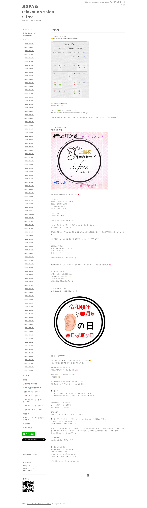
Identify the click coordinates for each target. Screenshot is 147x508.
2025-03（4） (29, 86)
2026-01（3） (29, 54)
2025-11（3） (29, 61)
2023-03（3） (29, 171)
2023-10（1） (29, 146)
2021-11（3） (29, 228)
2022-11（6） (29, 186)
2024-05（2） (29, 122)
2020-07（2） (29, 285)
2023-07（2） (29, 157)
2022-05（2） (29, 207)
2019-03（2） (29, 338)
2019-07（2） (29, 328)
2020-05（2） (29, 292)
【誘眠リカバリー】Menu (31, 392)
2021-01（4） (29, 264)
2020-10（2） (29, 274)
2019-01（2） (29, 345)
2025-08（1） (29, 72)
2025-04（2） (29, 83)
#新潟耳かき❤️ (56, 130)
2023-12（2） (29, 139)
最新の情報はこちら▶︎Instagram (29, 34)
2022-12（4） (29, 182)
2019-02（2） (29, 342)
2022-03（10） (30, 214)
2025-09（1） (29, 68)
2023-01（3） (29, 178)
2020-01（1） (29, 306)
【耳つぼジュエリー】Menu (32, 410)
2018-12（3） (29, 349)
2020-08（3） (29, 281)
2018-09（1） (29, 360)
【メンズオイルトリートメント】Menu (32, 401)
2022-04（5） (29, 210)
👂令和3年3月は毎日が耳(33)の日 (64, 291)
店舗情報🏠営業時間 (30, 384)
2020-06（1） (29, 289)
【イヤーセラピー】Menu (31, 396)
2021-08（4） (29, 239)
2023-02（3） (29, 175)
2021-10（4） (29, 232)
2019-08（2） (29, 324)
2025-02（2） (29, 90)
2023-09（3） (29, 150)
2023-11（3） (29, 143)
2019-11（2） (29, 313)
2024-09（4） (29, 107)
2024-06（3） (29, 118)
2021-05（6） (29, 249)
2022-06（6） (29, 203)
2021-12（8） (29, 225)
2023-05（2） (29, 164)
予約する (26, 380)
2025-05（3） (29, 79)
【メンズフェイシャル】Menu (33, 406)
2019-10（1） (29, 317)
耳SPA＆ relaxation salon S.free (40, 11)
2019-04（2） (29, 335)
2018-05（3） (29, 367)
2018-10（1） (29, 356)
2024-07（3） (29, 114)
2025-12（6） (29, 58)
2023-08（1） (29, 154)
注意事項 (26, 414)
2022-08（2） (29, 196)
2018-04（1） (29, 370)
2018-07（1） (29, 363)
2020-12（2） (29, 267)
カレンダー (26, 376)
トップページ (27, 29)
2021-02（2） (29, 260)
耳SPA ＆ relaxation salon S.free (39, 504)
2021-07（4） (29, 242)
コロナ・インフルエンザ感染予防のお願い (33, 419)
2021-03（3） (29, 257)
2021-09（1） (29, 235)
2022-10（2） (29, 189)
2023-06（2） (29, 161)
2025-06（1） (29, 75)
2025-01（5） (29, 93)
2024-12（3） (29, 97)
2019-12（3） (29, 310)
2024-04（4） (29, 125)
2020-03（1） (29, 299)
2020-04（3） (29, 296)
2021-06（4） (29, 246)
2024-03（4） (29, 129)
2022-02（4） (29, 217)
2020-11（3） (29, 271)
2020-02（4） (29, 303)
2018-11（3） (29, 352)
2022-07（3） (29, 200)
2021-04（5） (29, 253)
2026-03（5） (29, 47)
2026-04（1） (29, 43)
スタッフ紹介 (27, 428)
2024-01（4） (29, 136)
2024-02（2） (29, 132)
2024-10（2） (29, 104)
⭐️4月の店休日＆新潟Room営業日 (64, 39)
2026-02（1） (29, 51)
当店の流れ (26, 424)
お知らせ (26, 39)
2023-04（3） (29, 168)
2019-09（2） (29, 320)
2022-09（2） (29, 193)
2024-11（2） (29, 100)
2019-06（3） (29, 331)
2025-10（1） (29, 65)
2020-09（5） (29, 278)
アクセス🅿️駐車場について (32, 388)
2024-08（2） (29, 111)
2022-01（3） (29, 221)
